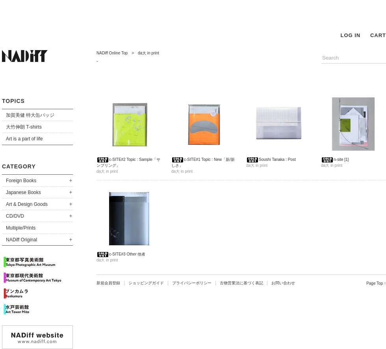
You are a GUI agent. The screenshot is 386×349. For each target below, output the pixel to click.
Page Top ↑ (376, 283)
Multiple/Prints (20, 228)
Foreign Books (21, 180)
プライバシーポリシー (192, 283)
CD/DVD (15, 216)
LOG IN (350, 35)
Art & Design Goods (27, 204)
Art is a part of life (24, 139)
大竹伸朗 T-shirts (24, 127)
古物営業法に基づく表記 (241, 283)
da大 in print (148, 53)
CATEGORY (19, 166)
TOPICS (13, 101)
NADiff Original (21, 240)
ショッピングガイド (146, 283)
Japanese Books (23, 192)
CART (378, 35)
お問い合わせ (283, 283)
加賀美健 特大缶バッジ (30, 115)
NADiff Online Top (112, 53)
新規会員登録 (108, 283)
